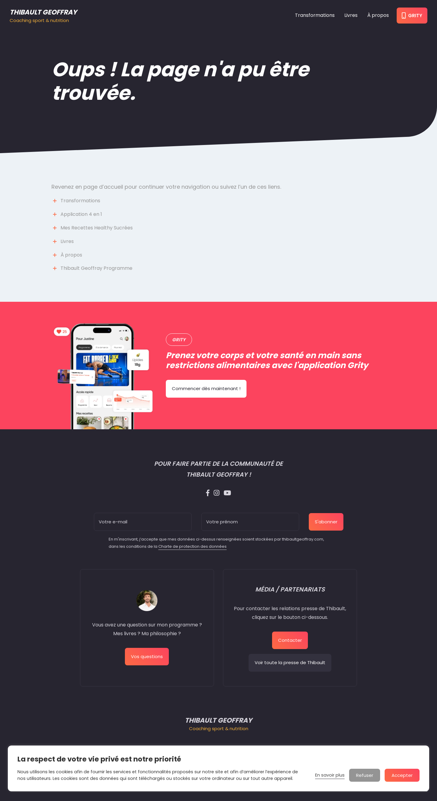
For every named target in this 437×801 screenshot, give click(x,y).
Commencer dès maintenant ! (206, 388)
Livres (351, 15)
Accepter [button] (402, 775)
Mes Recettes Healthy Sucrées (96, 227)
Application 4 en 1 (81, 214)
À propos (378, 15)
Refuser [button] (364, 775)
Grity (412, 15)
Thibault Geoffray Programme (96, 268)
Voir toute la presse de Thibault (290, 662)
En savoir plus (330, 775)
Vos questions (147, 656)
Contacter (290, 640)
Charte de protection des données (192, 546)
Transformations (315, 15)
